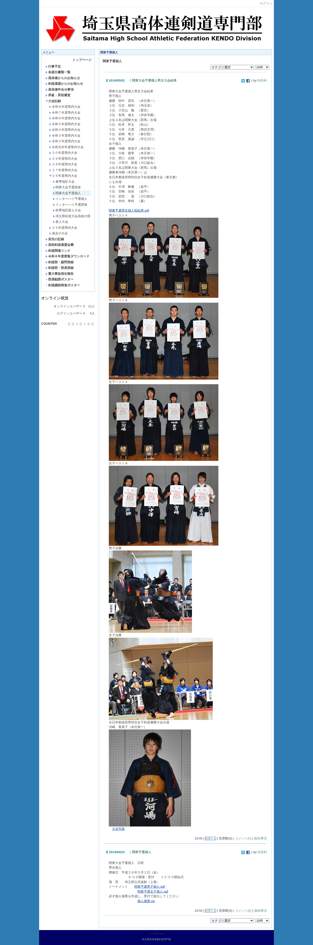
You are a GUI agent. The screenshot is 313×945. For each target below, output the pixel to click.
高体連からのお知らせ (62, 78)
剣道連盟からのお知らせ (64, 83)
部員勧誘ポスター (59, 279)
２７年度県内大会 (63, 170)
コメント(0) (243, 838)
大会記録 (53, 101)
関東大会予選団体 (67, 187)
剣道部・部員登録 (59, 268)
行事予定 (53, 66)
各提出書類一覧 (57, 72)
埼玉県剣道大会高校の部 (71, 216)
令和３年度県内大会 (64, 135)
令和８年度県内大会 (64, 106)
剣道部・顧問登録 (59, 262)
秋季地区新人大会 (67, 210)
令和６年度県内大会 (64, 118)
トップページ (81, 60)
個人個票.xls (146, 901)
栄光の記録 (54, 239)
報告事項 (260, 838)
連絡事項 (260, 910)
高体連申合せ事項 (59, 89)
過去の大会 (58, 233)
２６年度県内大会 (63, 176)
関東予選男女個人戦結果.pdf (129, 210)
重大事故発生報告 (59, 273)
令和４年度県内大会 (64, 130)
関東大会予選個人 (67, 193)
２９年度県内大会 (63, 158)
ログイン (266, 3)
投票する (210, 838)
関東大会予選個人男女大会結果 (154, 80)
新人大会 (60, 222)
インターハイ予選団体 (70, 204)
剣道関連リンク (57, 250)
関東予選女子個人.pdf (152, 891)
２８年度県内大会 (63, 164)
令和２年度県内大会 (64, 141)
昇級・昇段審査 (57, 95)
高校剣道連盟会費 (59, 245)
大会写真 (118, 829)
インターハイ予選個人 (70, 199)
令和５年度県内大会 (64, 124)
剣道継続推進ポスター (62, 285)
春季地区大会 (64, 181)
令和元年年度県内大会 (66, 147)
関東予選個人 (141, 852)
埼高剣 (262, 80)
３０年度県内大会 (63, 153)
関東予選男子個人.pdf (149, 886)
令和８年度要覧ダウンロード (67, 256)
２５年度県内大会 (63, 227)
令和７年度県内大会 (64, 112)
